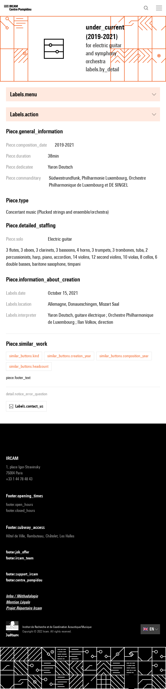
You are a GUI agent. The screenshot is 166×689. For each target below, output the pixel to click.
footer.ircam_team (22, 558)
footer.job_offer (20, 552)
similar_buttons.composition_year (124, 356)
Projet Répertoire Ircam (27, 608)
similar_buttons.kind (24, 356)
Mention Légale (21, 602)
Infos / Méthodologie (25, 596)
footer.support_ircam (25, 574)
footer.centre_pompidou (27, 580)
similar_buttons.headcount (28, 366)
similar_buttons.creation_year (69, 356)
